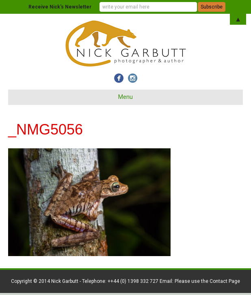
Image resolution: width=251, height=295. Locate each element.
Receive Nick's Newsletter (59, 7)
